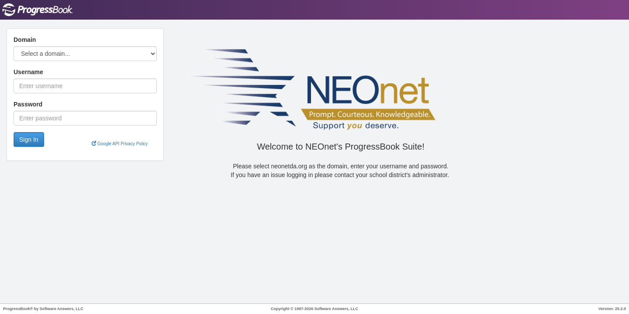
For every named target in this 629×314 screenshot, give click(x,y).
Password (28, 104)
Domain (25, 39)
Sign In (28, 139)
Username (28, 71)
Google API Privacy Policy (120, 143)
